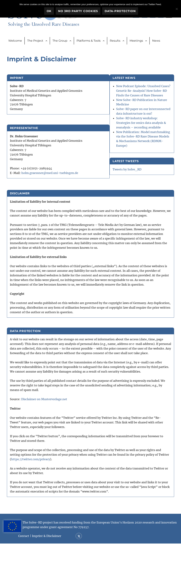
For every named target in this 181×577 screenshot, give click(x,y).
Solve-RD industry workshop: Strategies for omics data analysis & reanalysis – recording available (151, 148)
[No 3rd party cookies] (176, 8)
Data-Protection (120, 11)
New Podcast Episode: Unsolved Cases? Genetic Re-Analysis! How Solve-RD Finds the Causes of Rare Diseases (151, 97)
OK (49, 11)
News (156, 41)
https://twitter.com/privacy (43, 491)
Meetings (136, 41)
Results (115, 41)
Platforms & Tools (89, 41)
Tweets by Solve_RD (144, 208)
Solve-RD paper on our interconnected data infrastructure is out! (150, 129)
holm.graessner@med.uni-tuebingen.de (51, 175)
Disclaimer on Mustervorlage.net (46, 431)
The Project (35, 41)
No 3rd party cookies (78, 11)
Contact (31, 569)
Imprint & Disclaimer (54, 569)
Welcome (15, 41)
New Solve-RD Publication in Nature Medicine (149, 115)
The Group (59, 41)
